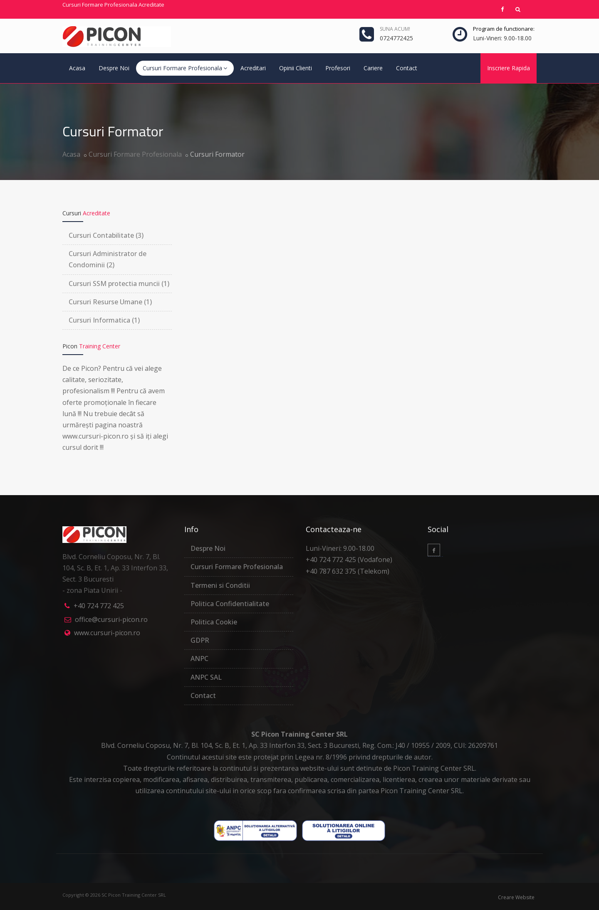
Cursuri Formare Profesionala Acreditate (113, 4)
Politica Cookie (214, 621)
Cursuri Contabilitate (106, 235)
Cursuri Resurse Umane (110, 301)
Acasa (77, 68)
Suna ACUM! (395, 28)
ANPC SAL (206, 677)
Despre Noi (114, 68)
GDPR (200, 640)
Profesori (337, 68)
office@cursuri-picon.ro (111, 619)
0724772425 (396, 38)
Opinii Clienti (295, 68)
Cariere (373, 68)
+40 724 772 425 (99, 605)
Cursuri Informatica (104, 320)
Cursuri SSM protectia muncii (119, 283)
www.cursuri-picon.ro (107, 632)
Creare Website (516, 897)
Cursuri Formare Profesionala (185, 68)
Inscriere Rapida (508, 68)
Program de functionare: (504, 28)
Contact (406, 68)
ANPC (199, 658)
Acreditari (253, 68)
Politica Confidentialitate (230, 603)
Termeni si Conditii (220, 585)
